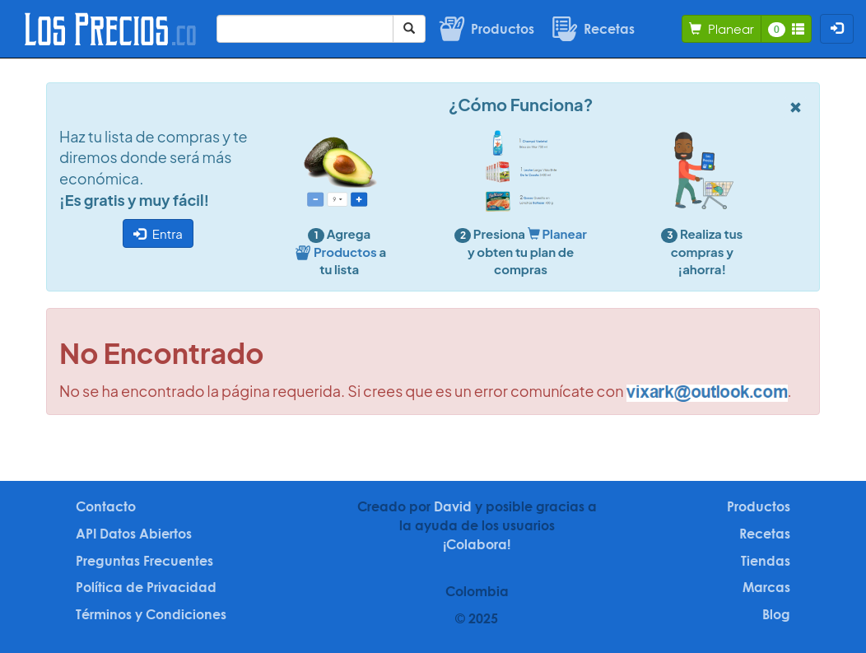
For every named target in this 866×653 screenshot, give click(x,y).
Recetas (764, 533)
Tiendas (765, 561)
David (453, 506)
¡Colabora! (476, 544)
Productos (758, 506)
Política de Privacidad (146, 587)
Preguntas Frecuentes (144, 561)
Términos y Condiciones (151, 614)
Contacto (106, 506)
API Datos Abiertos (134, 533)
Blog (776, 614)
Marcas (766, 587)
